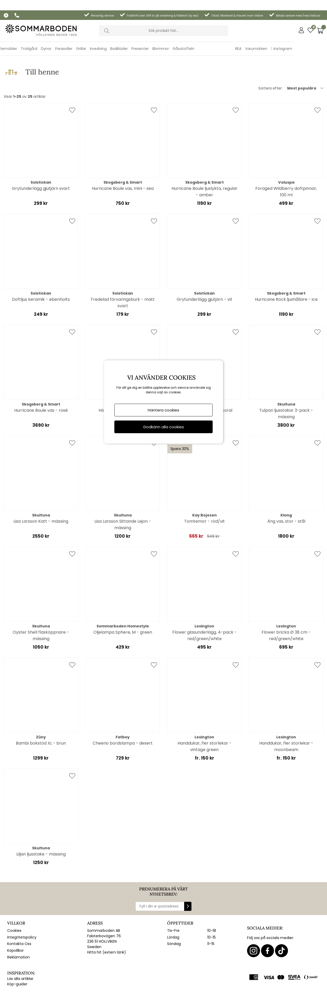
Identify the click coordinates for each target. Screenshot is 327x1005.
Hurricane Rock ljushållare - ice (286, 280)
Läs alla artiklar (20, 959)
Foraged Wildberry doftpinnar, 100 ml (286, 172)
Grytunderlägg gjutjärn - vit (204, 280)
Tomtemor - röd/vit (204, 502)
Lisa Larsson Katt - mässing (40, 502)
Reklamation (18, 937)
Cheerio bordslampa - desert (123, 724)
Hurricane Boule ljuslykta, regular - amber (204, 172)
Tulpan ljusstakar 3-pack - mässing (286, 394)
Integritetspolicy (21, 917)
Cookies (14, 911)
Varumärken (289, 38)
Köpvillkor (15, 931)
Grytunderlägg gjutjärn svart (41, 169)
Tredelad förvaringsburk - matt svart (123, 283)
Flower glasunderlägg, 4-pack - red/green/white (204, 616)
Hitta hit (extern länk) (106, 932)
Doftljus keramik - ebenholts (41, 280)
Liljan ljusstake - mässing (41, 835)
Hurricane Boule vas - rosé (41, 391)
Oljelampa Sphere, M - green (122, 613)
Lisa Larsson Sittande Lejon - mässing (122, 505)
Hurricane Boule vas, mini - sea (123, 169)
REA (271, 38)
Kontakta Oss (19, 924)
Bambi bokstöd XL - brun (41, 724)
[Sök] (163, 20)
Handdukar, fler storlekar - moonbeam (286, 727)
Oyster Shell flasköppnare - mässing (41, 616)
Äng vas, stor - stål (286, 502)
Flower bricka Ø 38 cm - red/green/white (286, 616)
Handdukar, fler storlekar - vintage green (204, 727)
